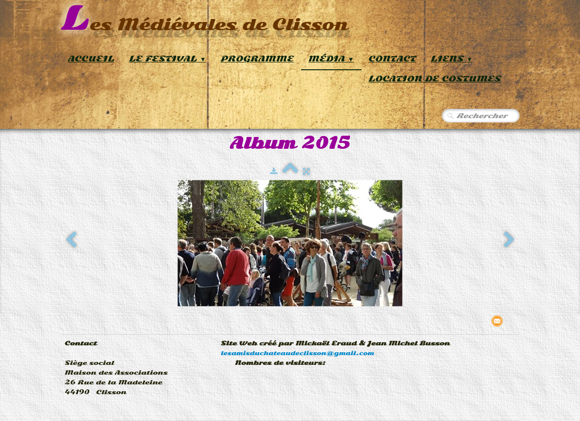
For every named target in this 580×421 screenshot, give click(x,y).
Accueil (91, 58)
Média (331, 58)
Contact (393, 58)
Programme (257, 58)
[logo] (204, 19)
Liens (452, 58)
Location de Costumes (435, 78)
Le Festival (167, 58)
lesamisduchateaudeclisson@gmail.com (298, 353)
